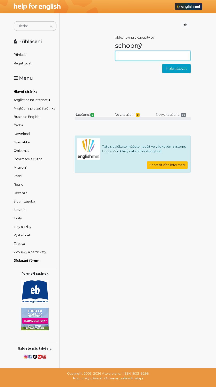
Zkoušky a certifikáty (30, 252)
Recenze (21, 193)
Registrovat (23, 63)
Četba (18, 125)
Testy (18, 218)
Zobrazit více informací (167, 165)
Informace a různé (28, 159)
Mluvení (20, 167)
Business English (26, 117)
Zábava (19, 244)
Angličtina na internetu (32, 100)
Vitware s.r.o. (111, 373)
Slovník (19, 210)
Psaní (18, 176)
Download (22, 134)
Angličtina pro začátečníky (34, 108)
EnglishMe (110, 151)
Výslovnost (22, 235)
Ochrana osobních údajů (123, 378)
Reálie (18, 184)
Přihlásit (20, 55)
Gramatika (22, 142)
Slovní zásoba (24, 201)
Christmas (21, 151)
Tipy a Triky (22, 227)
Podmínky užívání (87, 378)
